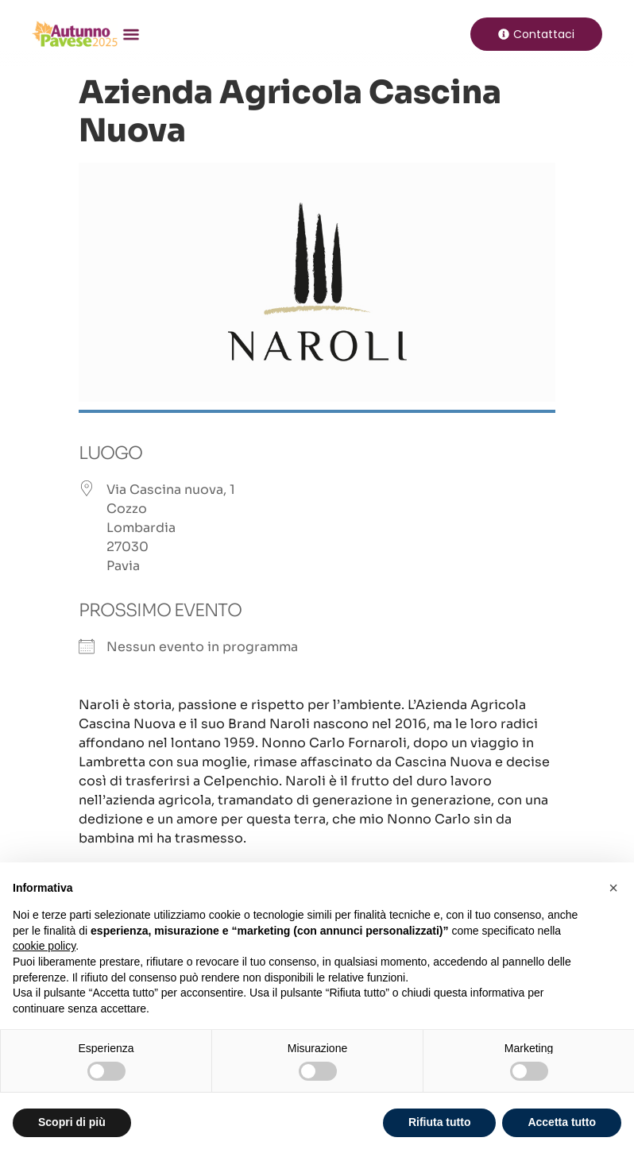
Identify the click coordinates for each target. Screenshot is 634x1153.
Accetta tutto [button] (562, 1122)
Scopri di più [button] (72, 1122)
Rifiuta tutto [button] (439, 1122)
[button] (130, 33)
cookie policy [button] (44, 945)
